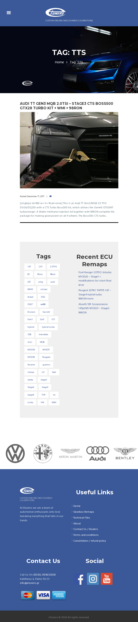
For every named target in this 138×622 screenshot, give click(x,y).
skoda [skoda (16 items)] (30, 380)
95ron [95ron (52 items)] (40, 274)
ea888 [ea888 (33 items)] (42, 304)
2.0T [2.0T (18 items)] (40, 266)
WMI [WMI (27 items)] (54, 402)
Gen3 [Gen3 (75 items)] (30, 319)
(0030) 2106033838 (44, 575)
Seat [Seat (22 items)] (54, 372)
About (77, 523)
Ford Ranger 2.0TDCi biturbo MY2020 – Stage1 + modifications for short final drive (95, 278)
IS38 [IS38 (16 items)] (29, 334)
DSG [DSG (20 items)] (43, 297)
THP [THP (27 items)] (43, 395)
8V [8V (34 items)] (29, 274)
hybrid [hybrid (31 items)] (31, 327)
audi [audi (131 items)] (53, 282)
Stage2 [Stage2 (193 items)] (31, 387)
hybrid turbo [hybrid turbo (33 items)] (48, 327)
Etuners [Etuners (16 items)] (31, 312)
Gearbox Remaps (83, 512)
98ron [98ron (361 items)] (52, 274)
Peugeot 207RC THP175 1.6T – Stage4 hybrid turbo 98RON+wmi (95, 294)
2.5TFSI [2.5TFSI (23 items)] (53, 266)
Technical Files (81, 518)
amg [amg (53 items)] (40, 282)
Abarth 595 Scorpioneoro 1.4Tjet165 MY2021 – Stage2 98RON (94, 308)
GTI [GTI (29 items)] (53, 319)
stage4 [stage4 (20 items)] (31, 395)
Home (59, 62)
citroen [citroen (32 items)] (43, 289)
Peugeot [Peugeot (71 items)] (46, 357)
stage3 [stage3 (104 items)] (45, 387)
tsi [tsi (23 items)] (54, 395)
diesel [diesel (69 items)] (30, 297)
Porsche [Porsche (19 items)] (31, 365)
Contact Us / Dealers (85, 529)
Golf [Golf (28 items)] (42, 319)
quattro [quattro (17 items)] (46, 365)
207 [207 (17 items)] (29, 282)
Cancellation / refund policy (89, 541)
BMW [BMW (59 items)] (30, 289)
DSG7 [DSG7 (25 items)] (30, 304)
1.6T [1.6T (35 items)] (29, 266)
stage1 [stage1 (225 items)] (44, 380)
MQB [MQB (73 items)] (42, 342)
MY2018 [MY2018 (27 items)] (31, 357)
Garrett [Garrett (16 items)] (46, 312)
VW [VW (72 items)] (42, 402)
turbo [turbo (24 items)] (30, 402)
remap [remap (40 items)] (31, 372)
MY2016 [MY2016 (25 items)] (31, 350)
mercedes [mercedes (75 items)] (43, 334)
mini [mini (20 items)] (30, 342)
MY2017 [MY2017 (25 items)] (46, 350)
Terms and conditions (86, 535)
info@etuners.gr (29, 583)
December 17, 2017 (36, 196)
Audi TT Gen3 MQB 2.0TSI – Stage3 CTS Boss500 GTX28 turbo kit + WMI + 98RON (66, 105)
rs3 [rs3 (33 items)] (43, 372)
